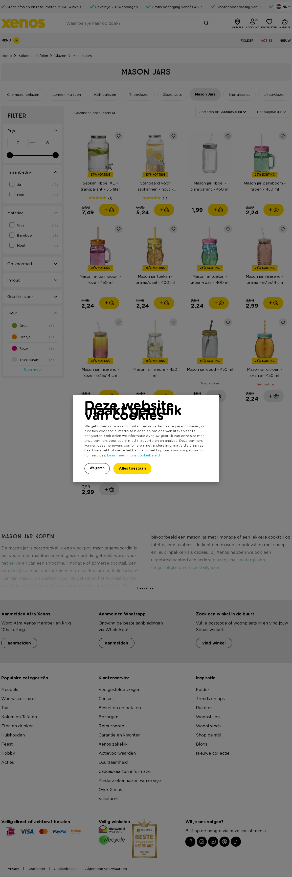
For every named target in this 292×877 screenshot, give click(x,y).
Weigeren (97, 468)
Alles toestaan (132, 468)
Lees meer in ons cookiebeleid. (134, 455)
